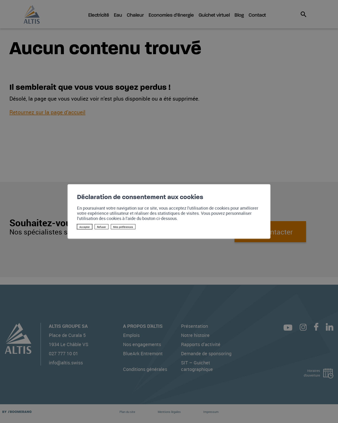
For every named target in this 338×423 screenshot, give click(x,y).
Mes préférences (123, 227)
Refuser (101, 227)
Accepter (84, 227)
